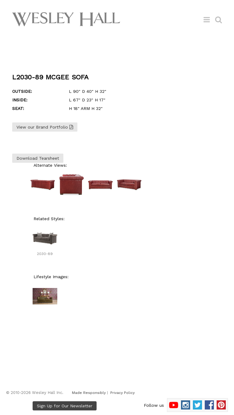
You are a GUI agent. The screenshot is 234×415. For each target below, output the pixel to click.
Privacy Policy (122, 393)
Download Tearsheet (37, 158)
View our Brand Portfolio (44, 127)
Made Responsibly (89, 393)
